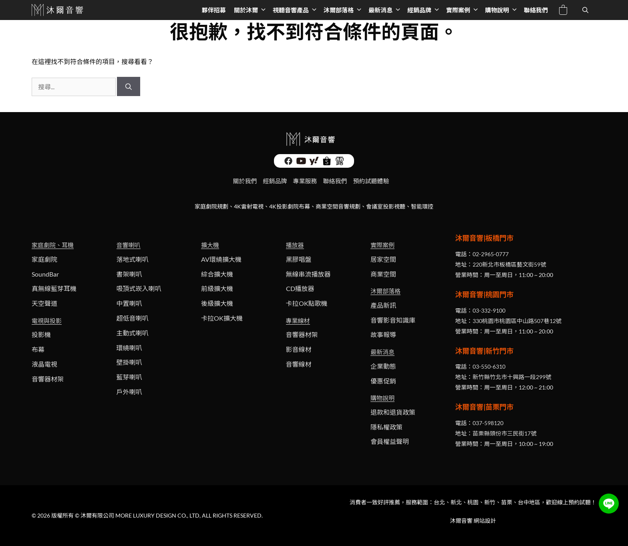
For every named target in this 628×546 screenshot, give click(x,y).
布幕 (38, 349)
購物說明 (502, 10)
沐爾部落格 (344, 10)
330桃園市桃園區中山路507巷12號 (517, 320)
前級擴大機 (217, 288)
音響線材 (299, 364)
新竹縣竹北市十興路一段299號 (512, 376)
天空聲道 (44, 303)
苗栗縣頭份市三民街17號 (505, 433)
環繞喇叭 (129, 347)
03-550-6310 (489, 366)
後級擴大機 (217, 303)
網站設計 (485, 520)
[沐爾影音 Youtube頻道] (301, 161)
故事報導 (383, 334)
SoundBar (45, 274)
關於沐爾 (251, 10)
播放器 (295, 245)
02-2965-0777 (491, 254)
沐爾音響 (461, 520)
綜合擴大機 (217, 274)
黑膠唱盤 (299, 259)
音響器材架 (48, 379)
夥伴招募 (214, 10)
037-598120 (488, 423)
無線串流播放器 (308, 274)
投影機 (41, 334)
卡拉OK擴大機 (222, 318)
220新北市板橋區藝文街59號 (509, 264)
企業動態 (383, 366)
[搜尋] (128, 86)
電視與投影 (47, 320)
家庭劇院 (44, 259)
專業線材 (298, 320)
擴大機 (210, 245)
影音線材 (299, 349)
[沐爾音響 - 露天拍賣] (339, 161)
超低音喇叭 (133, 318)
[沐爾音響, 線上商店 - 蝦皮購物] (327, 161)
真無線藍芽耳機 (54, 288)
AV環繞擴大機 (221, 259)
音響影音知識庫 (392, 320)
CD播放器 (300, 288)
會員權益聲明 (389, 441)
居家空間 (383, 259)
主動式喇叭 (133, 333)
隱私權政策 (386, 427)
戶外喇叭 (129, 391)
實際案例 (463, 10)
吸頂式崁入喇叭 (139, 288)
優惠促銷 (383, 381)
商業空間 (383, 274)
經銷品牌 (424, 10)
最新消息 (385, 10)
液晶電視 (44, 364)
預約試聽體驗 (371, 181)
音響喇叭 (129, 245)
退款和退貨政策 (392, 412)
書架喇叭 (129, 274)
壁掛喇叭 (129, 362)
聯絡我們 (536, 10)
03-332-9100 (489, 310)
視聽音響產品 (296, 10)
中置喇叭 (129, 303)
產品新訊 (383, 305)
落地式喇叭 (133, 259)
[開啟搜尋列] (585, 10)
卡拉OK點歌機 (307, 303)
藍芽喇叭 (129, 377)
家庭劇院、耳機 (53, 245)
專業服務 (305, 181)
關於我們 (245, 181)
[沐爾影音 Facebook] (288, 161)
